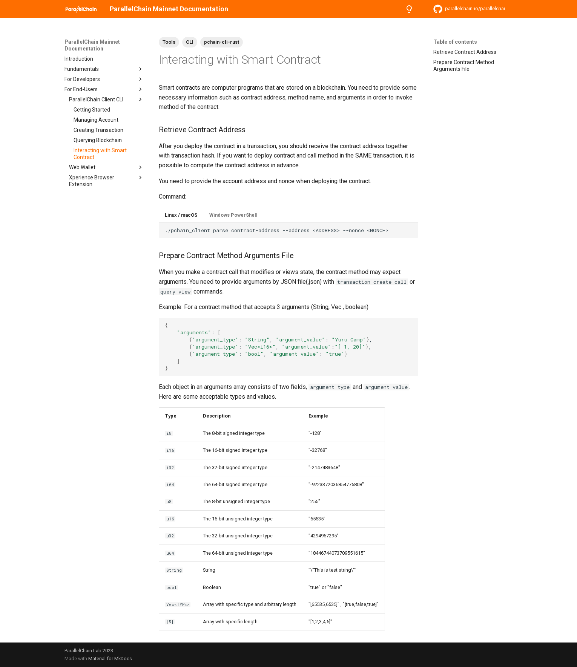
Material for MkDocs (110, 658)
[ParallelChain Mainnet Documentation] (81, 9)
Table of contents (455, 42)
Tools (169, 42)
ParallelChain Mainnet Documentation (92, 45)
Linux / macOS (181, 215)
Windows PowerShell (233, 215)
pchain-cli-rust (221, 42)
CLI (189, 42)
